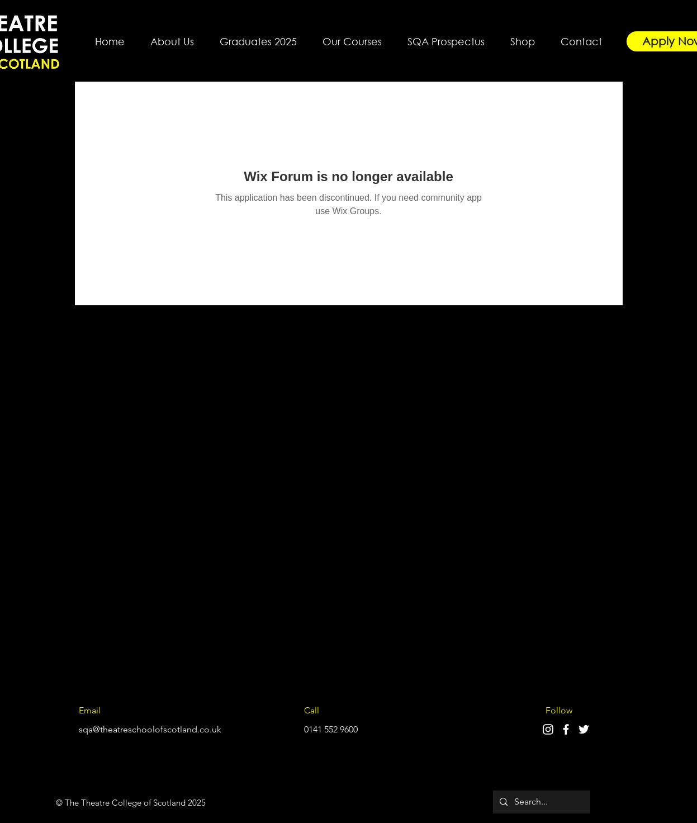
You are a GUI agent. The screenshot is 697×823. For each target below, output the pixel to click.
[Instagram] (548, 729)
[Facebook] (566, 729)
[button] (172, 36)
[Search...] (540, 802)
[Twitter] (584, 729)
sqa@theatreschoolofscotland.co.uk (150, 729)
